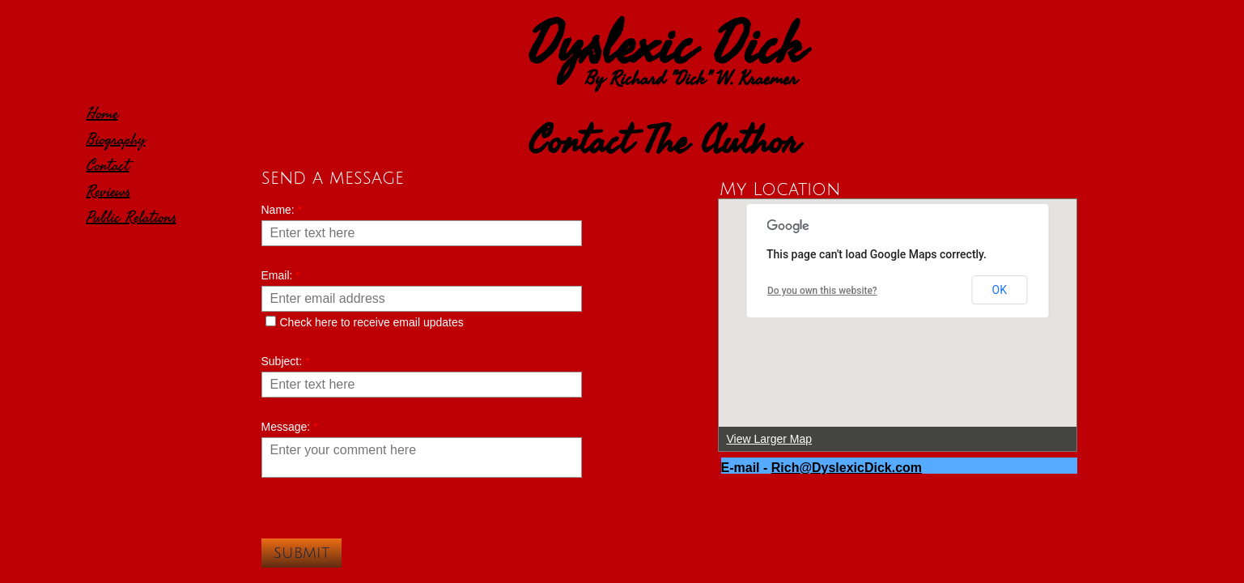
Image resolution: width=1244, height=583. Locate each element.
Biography (116, 140)
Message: (289, 426)
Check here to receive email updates (364, 322)
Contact (108, 166)
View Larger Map (770, 438)
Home (102, 114)
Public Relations (131, 217)
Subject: (285, 361)
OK (999, 289)
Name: (282, 209)
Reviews (108, 191)
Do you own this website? (822, 290)
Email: (280, 275)
